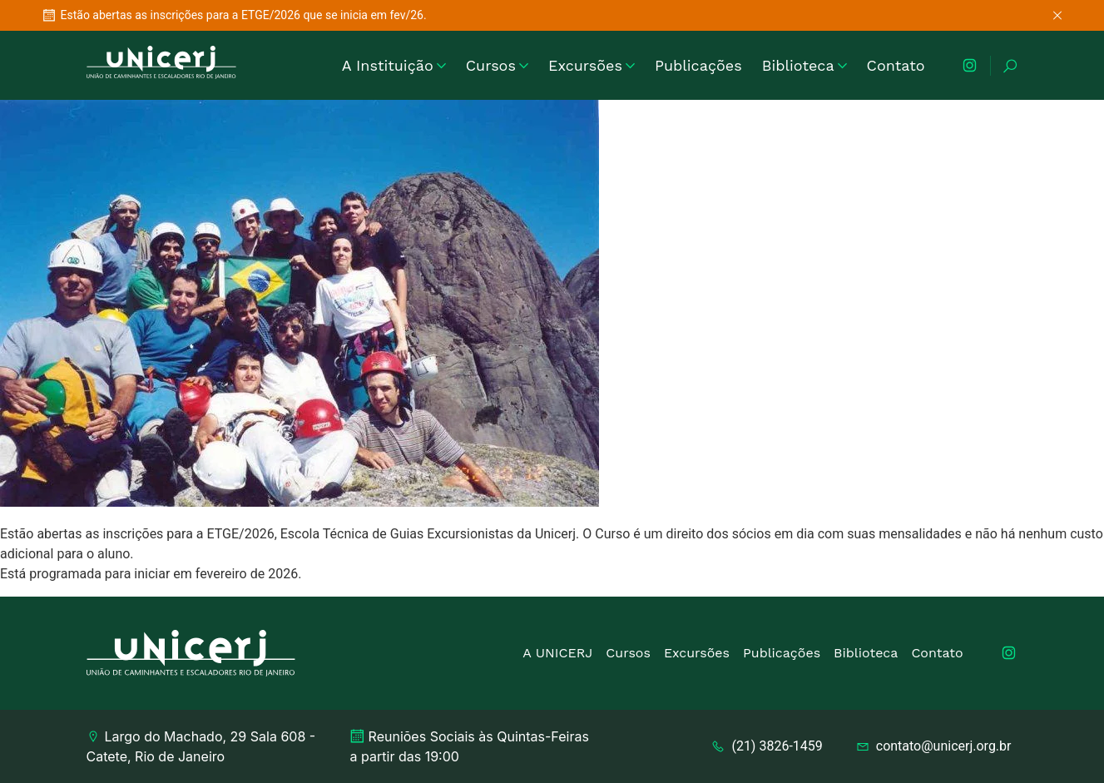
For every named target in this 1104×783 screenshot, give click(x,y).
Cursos (497, 65)
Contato (896, 65)
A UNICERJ (557, 653)
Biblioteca (804, 65)
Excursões (591, 65)
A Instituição (394, 65)
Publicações (698, 65)
